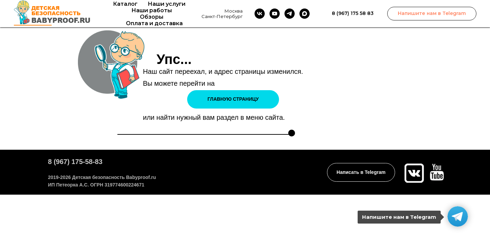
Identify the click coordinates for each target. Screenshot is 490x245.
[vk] (260, 14)
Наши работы (151, 10)
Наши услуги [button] (166, 4)
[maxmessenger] (304, 14)
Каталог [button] (125, 4)
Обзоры (151, 17)
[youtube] (275, 14)
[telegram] (289, 14)
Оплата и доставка (154, 23)
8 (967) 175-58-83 (75, 161)
